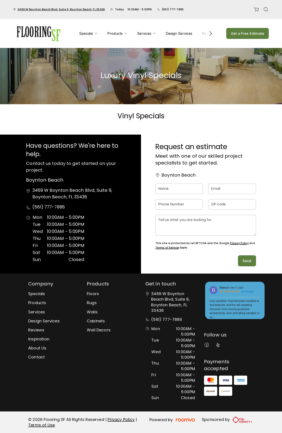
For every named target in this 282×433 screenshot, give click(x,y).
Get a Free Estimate (247, 33)
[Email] (232, 189)
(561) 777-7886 (173, 9)
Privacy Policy (239, 243)
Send (247, 261)
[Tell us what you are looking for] (205, 225)
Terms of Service (167, 247)
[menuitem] (88, 33)
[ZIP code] (232, 204)
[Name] (179, 189)
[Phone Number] (179, 204)
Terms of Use (41, 425)
